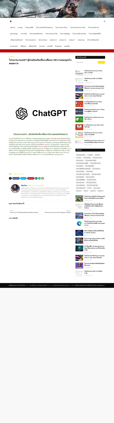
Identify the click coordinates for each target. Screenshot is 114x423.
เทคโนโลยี (20, 174)
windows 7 (86, 190)
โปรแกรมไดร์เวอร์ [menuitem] (93, 27)
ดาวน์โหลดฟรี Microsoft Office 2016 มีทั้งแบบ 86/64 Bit (93, 102)
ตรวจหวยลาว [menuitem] (14, 46)
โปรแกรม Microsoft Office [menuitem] (77, 27)
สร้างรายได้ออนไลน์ (80, 188)
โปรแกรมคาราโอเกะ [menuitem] (61, 27)
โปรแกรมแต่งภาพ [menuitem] (30, 40)
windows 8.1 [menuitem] (62, 40)
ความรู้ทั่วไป (15, 174)
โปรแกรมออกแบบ (80, 182)
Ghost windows (97, 188)
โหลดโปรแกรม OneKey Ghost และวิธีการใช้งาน (94, 118)
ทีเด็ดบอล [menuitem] (23, 46)
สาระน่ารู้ (89, 188)
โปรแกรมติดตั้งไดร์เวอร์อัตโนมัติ (83, 168)
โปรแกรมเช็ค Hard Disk (95, 163)
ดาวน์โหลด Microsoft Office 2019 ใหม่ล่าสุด (94, 126)
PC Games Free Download (35, 185)
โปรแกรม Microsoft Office (92, 185)
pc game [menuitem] (20, 27)
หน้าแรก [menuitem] (12, 27)
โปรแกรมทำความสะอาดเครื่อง (82, 174)
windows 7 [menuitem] (72, 40)
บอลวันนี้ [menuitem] (49, 46)
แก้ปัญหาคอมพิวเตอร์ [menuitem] (16, 40)
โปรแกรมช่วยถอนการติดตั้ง (82, 163)
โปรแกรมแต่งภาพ (96, 168)
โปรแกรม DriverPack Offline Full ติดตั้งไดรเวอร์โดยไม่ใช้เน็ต (94, 239)
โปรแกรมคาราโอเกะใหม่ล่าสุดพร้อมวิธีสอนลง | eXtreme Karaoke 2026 (94, 87)
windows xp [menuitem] (81, 40)
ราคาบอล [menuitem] (42, 46)
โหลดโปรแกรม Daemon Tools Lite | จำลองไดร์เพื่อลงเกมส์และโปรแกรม (94, 141)
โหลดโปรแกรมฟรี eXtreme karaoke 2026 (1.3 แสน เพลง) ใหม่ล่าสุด (94, 95)
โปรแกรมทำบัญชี (80, 177)
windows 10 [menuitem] (53, 40)
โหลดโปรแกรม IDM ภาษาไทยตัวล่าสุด (93, 79)
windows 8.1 (93, 190)
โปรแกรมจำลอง (79, 160)
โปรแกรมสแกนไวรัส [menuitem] (51, 34)
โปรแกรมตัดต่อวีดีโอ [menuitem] (95, 34)
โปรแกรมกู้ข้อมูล (87, 157)
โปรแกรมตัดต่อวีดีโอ (89, 166)
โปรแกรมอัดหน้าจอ (80, 185)
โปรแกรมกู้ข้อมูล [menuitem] (65, 34)
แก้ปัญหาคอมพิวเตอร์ (80, 155)
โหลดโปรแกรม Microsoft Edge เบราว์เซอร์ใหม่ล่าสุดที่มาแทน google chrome (94, 223)
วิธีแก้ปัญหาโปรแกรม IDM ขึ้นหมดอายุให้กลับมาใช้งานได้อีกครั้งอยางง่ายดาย (93, 206)
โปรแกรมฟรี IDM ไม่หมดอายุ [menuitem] (44, 27)
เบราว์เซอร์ (78, 157)
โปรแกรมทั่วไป (89, 171)
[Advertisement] (41, 81)
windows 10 (78, 190)
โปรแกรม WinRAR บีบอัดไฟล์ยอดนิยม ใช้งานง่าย (94, 264)
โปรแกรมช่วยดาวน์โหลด (90, 160)
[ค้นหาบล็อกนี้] (86, 62)
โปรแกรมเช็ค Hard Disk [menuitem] (79, 34)
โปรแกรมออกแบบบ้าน (91, 182)
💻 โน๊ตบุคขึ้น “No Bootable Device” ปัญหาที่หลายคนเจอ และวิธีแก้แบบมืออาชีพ (94, 248)
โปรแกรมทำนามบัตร (96, 174)
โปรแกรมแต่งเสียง (80, 171)
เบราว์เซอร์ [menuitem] (24, 34)
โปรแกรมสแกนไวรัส (91, 179)
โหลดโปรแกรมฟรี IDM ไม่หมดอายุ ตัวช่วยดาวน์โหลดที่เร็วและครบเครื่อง (94, 197)
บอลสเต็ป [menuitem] (67, 46)
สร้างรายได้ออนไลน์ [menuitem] (93, 40)
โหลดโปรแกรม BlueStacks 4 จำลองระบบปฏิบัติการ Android (94, 110)
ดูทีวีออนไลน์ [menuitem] (32, 46)
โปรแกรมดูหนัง (79, 166)
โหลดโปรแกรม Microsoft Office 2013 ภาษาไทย (93, 71)
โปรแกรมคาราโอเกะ (97, 157)
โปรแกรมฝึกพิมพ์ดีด (80, 179)
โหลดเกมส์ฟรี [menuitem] (29, 27)
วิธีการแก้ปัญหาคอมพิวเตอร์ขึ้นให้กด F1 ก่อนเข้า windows (94, 231)
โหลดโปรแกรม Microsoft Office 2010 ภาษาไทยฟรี (93, 133)
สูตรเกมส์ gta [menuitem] (14, 34)
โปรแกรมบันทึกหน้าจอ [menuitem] (36, 34)
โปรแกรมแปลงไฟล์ (90, 177)
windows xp (100, 190)
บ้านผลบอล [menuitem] (58, 46)
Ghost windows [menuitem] (42, 40)
